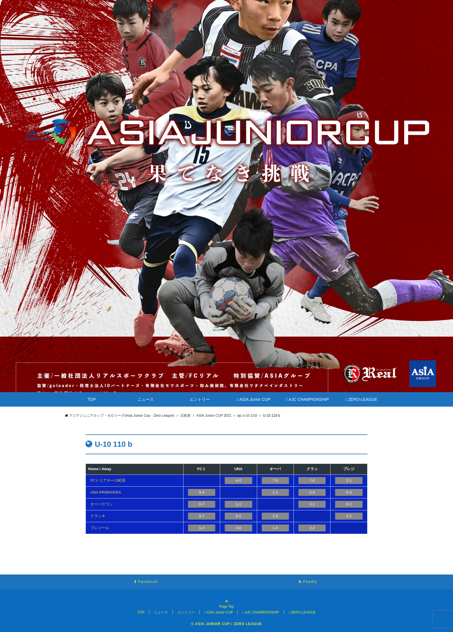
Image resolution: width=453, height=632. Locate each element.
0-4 (201, 492)
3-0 (238, 528)
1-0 (275, 516)
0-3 (349, 492)
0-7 (201, 504)
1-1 (275, 492)
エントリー (200, 399)
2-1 (349, 480)
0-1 (312, 504)
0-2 (238, 516)
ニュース (146, 399)
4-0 (238, 480)
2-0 (312, 492)
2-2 (349, 516)
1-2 (201, 528)
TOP (92, 399)
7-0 (275, 480)
